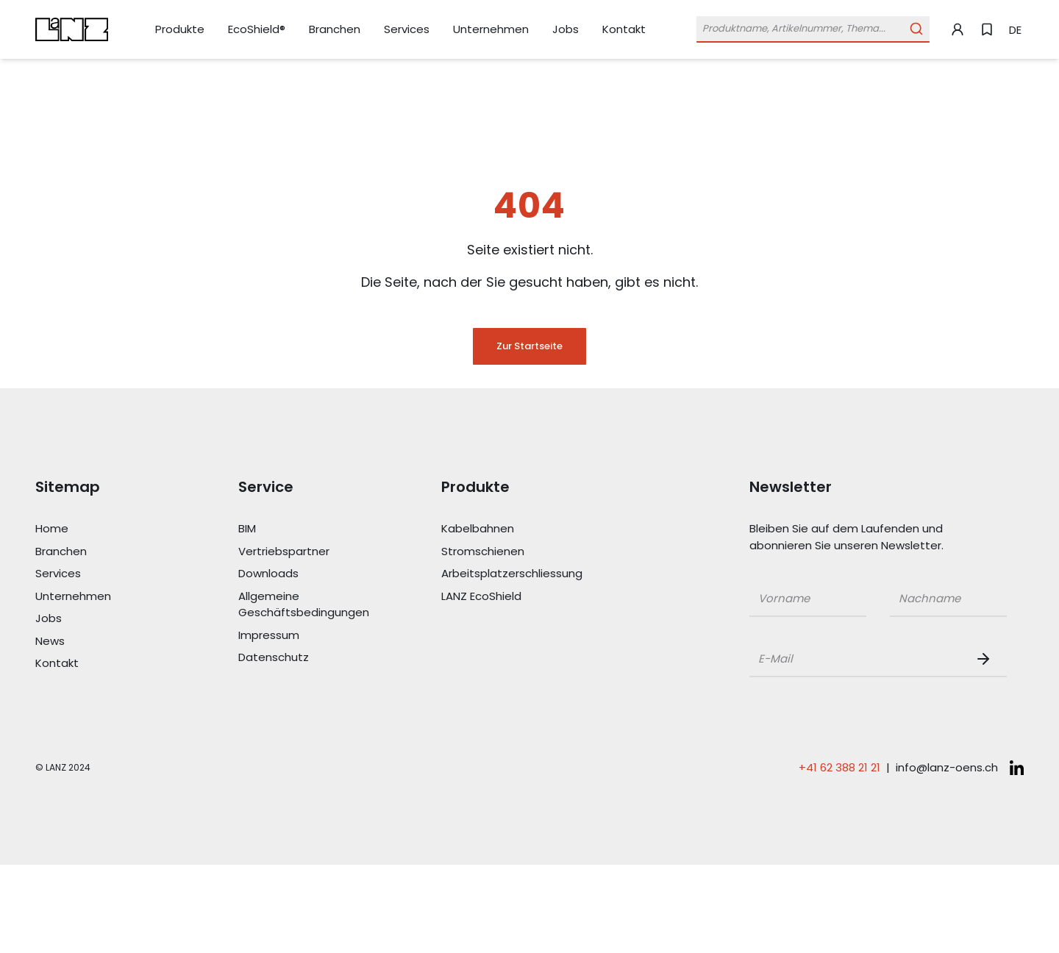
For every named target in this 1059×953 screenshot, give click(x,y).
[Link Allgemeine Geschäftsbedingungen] (304, 604)
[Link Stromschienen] (507, 551)
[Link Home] (101, 529)
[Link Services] (406, 29)
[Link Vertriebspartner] (304, 551)
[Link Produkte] (179, 29)
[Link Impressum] (304, 635)
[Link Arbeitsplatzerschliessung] (507, 573)
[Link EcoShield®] (256, 29)
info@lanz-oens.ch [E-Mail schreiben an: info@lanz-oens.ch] (947, 767)
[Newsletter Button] (986, 659)
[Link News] (101, 641)
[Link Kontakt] (624, 29)
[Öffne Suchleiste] (813, 29)
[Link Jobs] (565, 29)
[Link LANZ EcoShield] (507, 596)
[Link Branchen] (334, 29)
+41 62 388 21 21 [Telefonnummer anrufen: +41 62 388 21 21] (839, 767)
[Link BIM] (304, 529)
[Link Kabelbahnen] (507, 529)
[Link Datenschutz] (304, 657)
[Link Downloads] (304, 573)
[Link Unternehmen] (491, 29)
